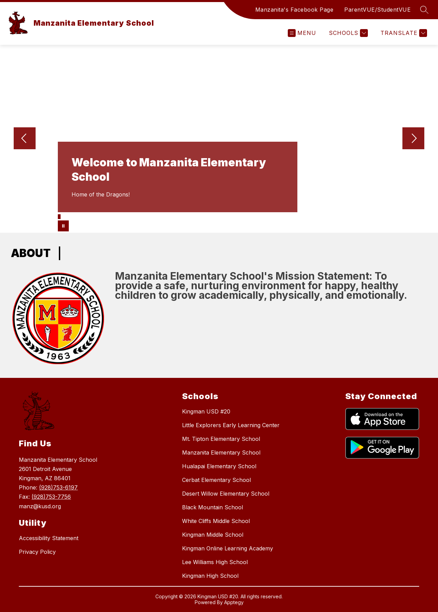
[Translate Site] (403, 33)
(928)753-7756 (51, 496)
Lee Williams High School (215, 562)
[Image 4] (70, 215)
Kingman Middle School (212, 534)
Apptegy (234, 602)
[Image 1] (59, 216)
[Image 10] (93, 215)
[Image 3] (66, 215)
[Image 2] (63, 215)
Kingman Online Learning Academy (227, 548)
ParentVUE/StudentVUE (377, 9)
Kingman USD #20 (206, 411)
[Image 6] (78, 215)
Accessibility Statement (48, 538)
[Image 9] (89, 215)
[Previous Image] (25, 139)
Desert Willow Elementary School (225, 493)
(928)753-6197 (58, 487)
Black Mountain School (212, 507)
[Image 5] (74, 215)
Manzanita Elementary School (221, 452)
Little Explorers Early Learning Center (231, 425)
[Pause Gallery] (63, 225)
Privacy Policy (37, 551)
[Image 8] (85, 215)
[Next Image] (413, 139)
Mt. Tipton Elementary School (221, 438)
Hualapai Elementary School (219, 466)
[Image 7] (81, 215)
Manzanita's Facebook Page (294, 9)
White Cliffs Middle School (216, 521)
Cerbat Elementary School (216, 479)
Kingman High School (210, 575)
